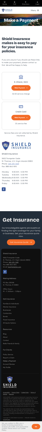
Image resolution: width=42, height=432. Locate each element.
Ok (36, 427)
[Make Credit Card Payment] (21, 117)
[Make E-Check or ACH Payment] (21, 88)
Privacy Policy (15, 392)
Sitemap (11, 394)
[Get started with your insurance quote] (21, 242)
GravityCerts (6, 419)
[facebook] (4, 189)
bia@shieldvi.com (14, 267)
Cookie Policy (25, 392)
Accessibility (6, 392)
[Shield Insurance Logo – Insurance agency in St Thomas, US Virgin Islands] (9, 377)
